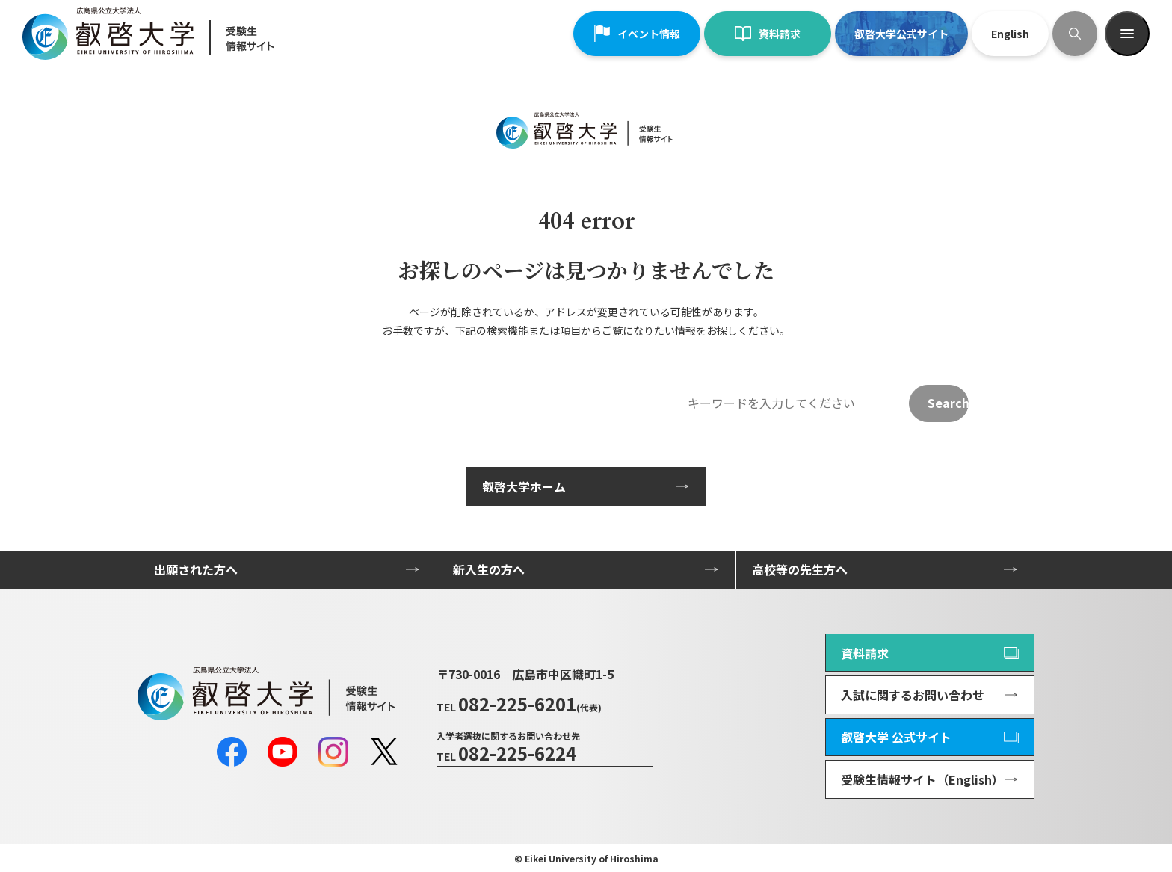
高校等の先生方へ (800, 569)
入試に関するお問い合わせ (912, 695)
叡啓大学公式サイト (901, 33)
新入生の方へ (489, 569)
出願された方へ (196, 569)
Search (948, 403)
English (1010, 33)
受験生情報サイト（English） (922, 779)
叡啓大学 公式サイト (896, 737)
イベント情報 (636, 33)
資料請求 (768, 33)
